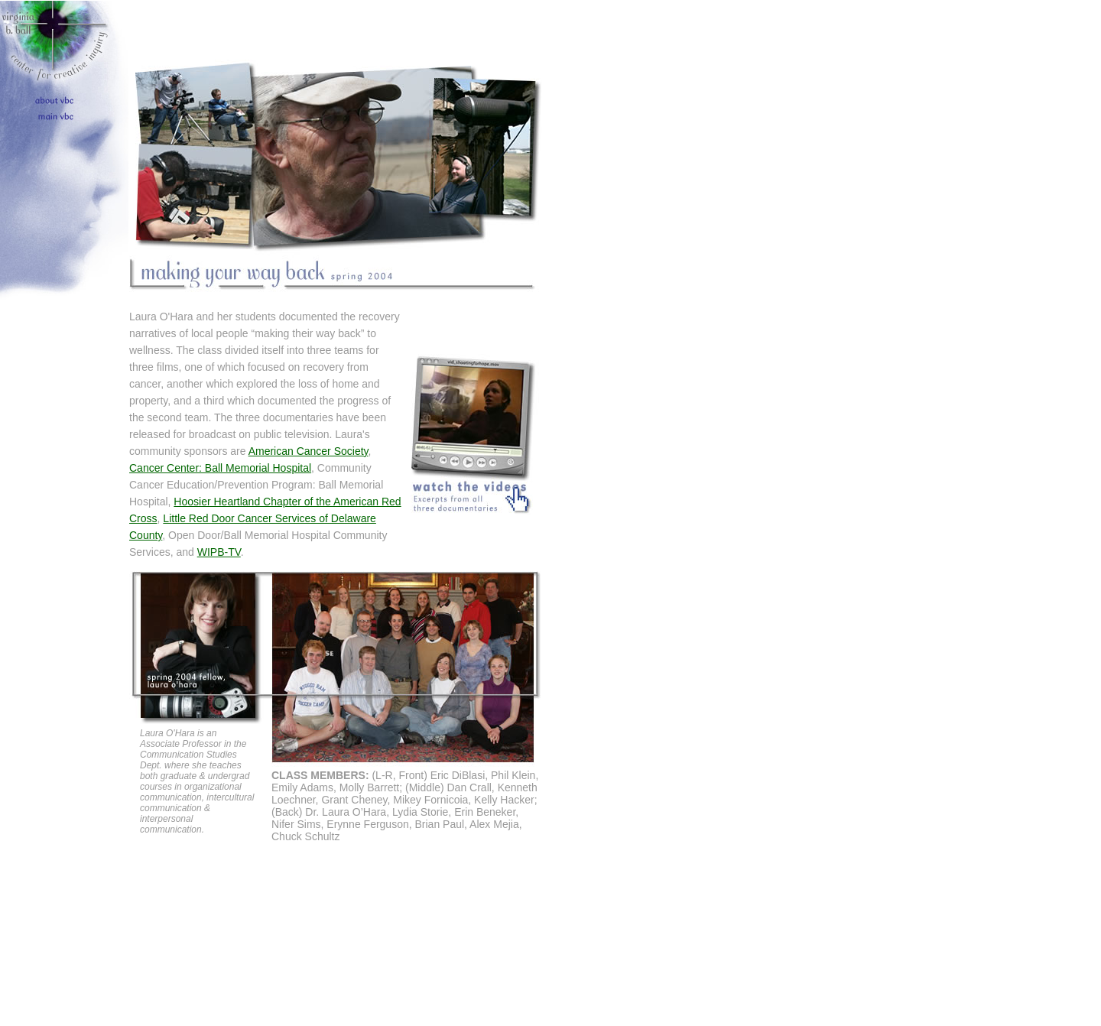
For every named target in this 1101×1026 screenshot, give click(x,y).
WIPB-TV (219, 552)
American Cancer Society (308, 451)
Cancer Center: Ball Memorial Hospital (220, 468)
